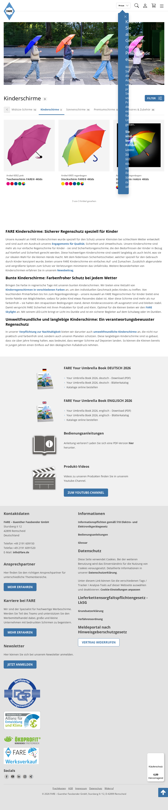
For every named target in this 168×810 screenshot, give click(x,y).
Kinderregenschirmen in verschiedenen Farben (35, 289)
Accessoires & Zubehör (138, 109)
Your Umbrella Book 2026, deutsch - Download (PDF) (99, 378)
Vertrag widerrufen (99, 642)
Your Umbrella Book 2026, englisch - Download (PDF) (99, 410)
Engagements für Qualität (68, 243)
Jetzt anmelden (20, 664)
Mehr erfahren (20, 587)
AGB (70, 788)
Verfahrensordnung (90, 619)
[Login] (145, 5)
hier (131, 443)
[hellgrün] (19, 183)
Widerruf (109, 788)
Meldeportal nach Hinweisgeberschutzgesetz (102, 629)
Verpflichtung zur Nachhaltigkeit (40, 331)
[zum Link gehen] (44, 491)
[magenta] (66, 183)
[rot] (12, 183)
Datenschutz (95, 788)
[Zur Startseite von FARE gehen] (9, 19)
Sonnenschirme (78, 109)
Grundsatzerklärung (90, 611)
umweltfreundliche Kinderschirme (115, 331)
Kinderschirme (52, 109)
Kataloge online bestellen (82, 387)
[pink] (8, 183)
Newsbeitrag (65, 270)
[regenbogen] (23, 183)
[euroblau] (16, 183)
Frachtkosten (59, 788)
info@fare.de (21, 552)
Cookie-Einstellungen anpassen (120, 589)
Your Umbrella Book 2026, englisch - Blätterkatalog (98, 415)
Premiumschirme (106, 109)
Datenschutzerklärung (103, 572)
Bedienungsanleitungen (93, 534)
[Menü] (162, 755)
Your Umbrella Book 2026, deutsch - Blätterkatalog (98, 382)
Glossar (82, 542)
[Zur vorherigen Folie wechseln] (7, 110)
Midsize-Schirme (24, 109)
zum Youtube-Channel (86, 493)
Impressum (81, 788)
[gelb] (63, 183)
